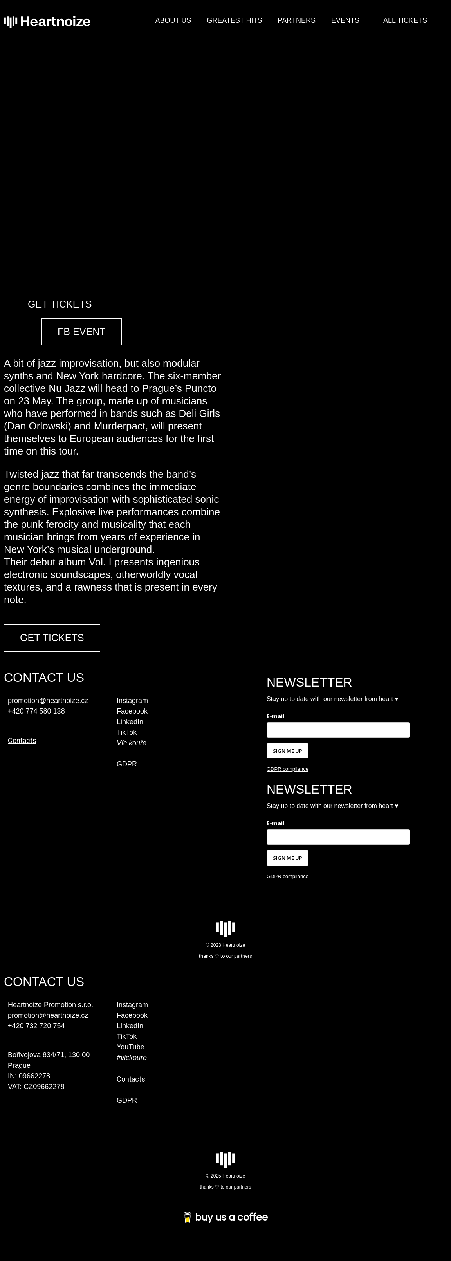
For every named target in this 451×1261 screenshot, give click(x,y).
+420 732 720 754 (36, 1038)
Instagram (132, 713)
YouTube (130, 1059)
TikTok (127, 744)
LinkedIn (130, 734)
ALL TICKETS (405, 20)
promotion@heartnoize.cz (48, 1027)
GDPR (127, 776)
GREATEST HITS (234, 20)
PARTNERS (297, 20)
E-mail (275, 728)
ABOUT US (173, 20)
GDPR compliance (287, 782)
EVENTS (345, 20)
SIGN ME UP (287, 762)
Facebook (132, 723)
